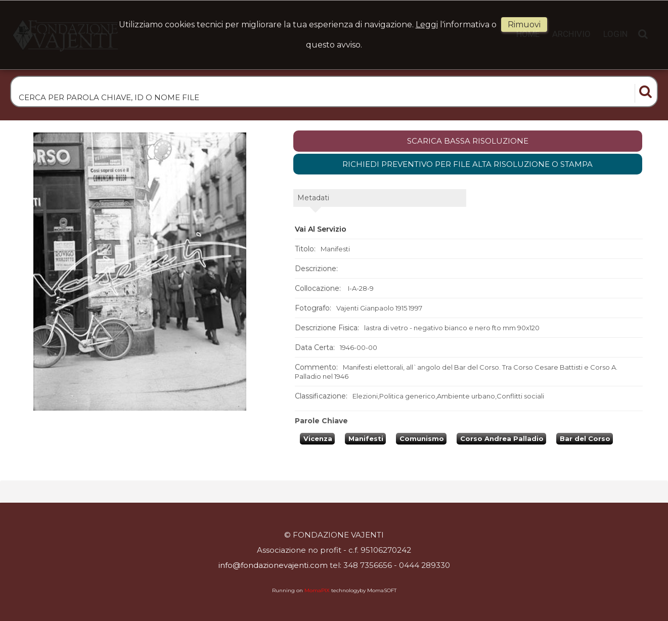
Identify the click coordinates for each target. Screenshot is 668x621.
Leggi (427, 24)
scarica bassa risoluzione (467, 141)
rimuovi (524, 24)
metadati (313, 197)
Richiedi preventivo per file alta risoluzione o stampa (467, 164)
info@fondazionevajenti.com (273, 565)
